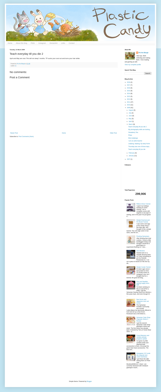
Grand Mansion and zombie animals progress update (142, 337)
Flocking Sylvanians (142, 236)
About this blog (21, 43)
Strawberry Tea (133, 132)
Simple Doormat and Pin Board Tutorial (143, 221)
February (132, 153)
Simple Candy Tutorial (143, 267)
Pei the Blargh (143, 53)
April (130, 121)
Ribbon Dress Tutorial (143, 204)
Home (10, 43)
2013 (129, 96)
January (131, 156)
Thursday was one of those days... (139, 146)
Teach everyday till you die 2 (137, 127)
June (130, 116)
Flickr (33, 43)
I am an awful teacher (135, 141)
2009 (129, 107)
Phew (130, 135)
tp (15, 65)
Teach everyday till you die (136, 149)
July (130, 113)
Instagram (42, 43)
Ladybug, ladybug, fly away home (139, 143)
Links (63, 43)
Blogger (89, 381)
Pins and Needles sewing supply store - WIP (143, 283)
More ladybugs (133, 138)
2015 (129, 91)
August (131, 110)
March (131, 124)
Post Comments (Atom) (26, 136)
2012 (129, 99)
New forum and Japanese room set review (142, 301)
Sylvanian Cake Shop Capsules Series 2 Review (143, 319)
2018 (129, 82)
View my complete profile (133, 64)
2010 (129, 105)
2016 (129, 88)
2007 (129, 159)
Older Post (113, 133)
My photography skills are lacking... (139, 129)
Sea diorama (140, 251)
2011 (129, 102)
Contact (72, 43)
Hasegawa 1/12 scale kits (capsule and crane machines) (143, 355)
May (130, 118)
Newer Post (14, 133)
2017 (129, 85)
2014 (129, 93)
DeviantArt (54, 43)
